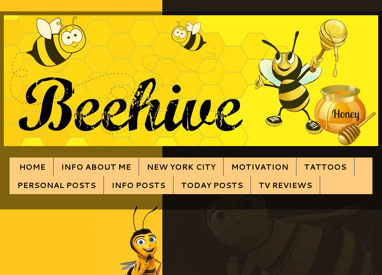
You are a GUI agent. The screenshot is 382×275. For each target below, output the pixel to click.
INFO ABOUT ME (96, 166)
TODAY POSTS (212, 185)
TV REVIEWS (285, 185)
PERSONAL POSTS (56, 185)
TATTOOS (325, 166)
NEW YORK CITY (181, 166)
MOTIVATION (259, 166)
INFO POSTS (138, 185)
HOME (32, 166)
